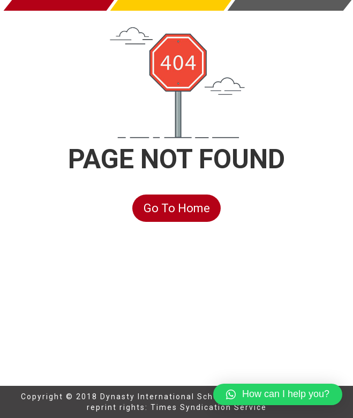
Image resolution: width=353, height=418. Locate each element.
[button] (277, 394)
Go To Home (177, 208)
